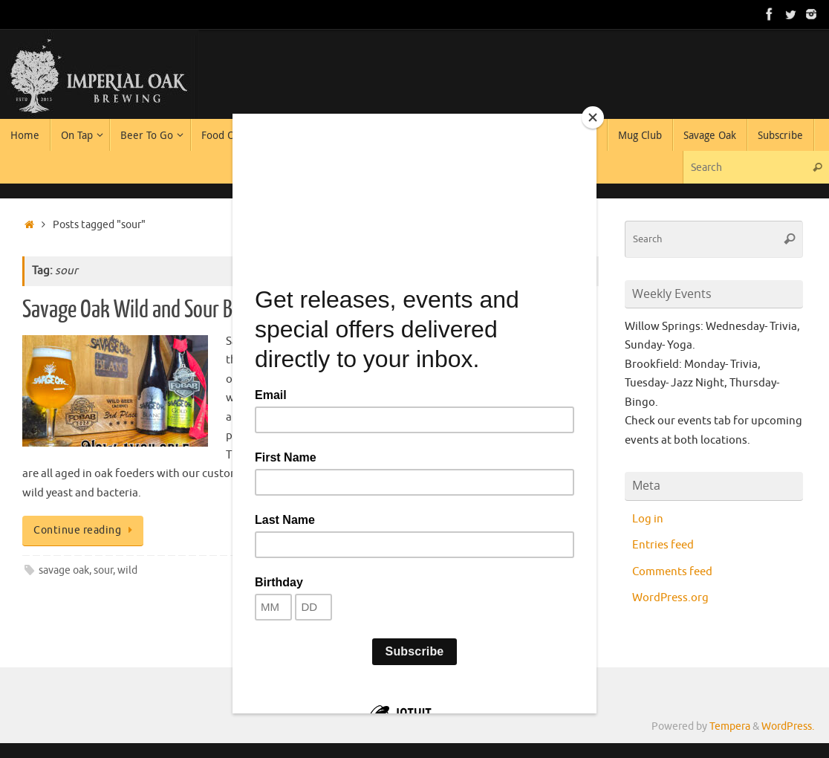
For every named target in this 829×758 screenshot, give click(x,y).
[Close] (593, 117)
